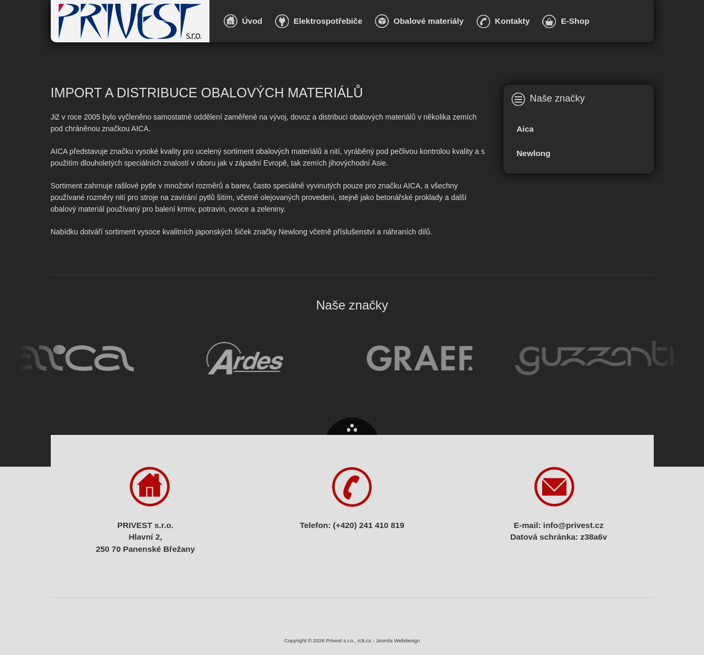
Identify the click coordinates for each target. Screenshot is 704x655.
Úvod (252, 20)
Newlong (534, 153)
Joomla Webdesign (398, 640)
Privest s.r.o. (130, 21)
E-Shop (575, 20)
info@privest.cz (573, 525)
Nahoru (352, 426)
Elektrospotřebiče (328, 20)
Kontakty (512, 20)
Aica (525, 128)
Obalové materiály (429, 20)
